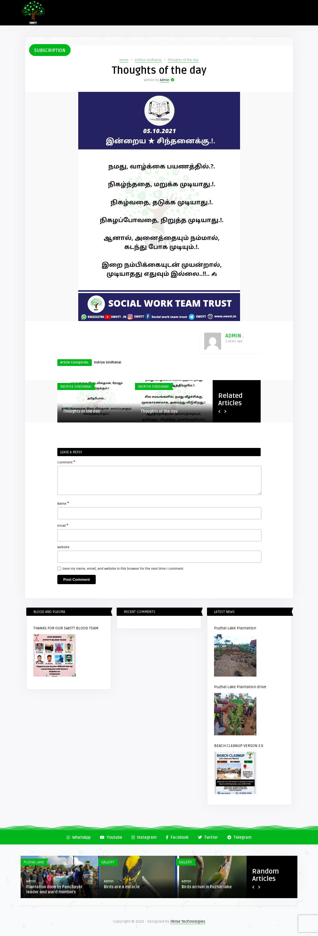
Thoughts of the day (183, 60)
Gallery (107, 862)
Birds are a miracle (122, 887)
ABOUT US (61, 40)
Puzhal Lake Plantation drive (240, 686)
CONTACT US (162, 40)
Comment (66, 462)
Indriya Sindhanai (148, 60)
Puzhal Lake (33, 862)
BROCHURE (239, 39)
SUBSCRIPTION (50, 50)
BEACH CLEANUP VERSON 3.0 (238, 745)
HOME (37, 39)
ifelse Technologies (187, 921)
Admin (164, 80)
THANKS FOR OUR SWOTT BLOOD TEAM (66, 628)
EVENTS (115, 39)
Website (63, 547)
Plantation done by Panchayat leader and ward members (54, 889)
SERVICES (89, 40)
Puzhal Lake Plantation (235, 628)
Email (62, 525)
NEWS (136, 40)
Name (63, 503)
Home (123, 60)
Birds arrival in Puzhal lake (207, 887)
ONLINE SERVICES (201, 40)
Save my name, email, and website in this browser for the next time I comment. (123, 569)
